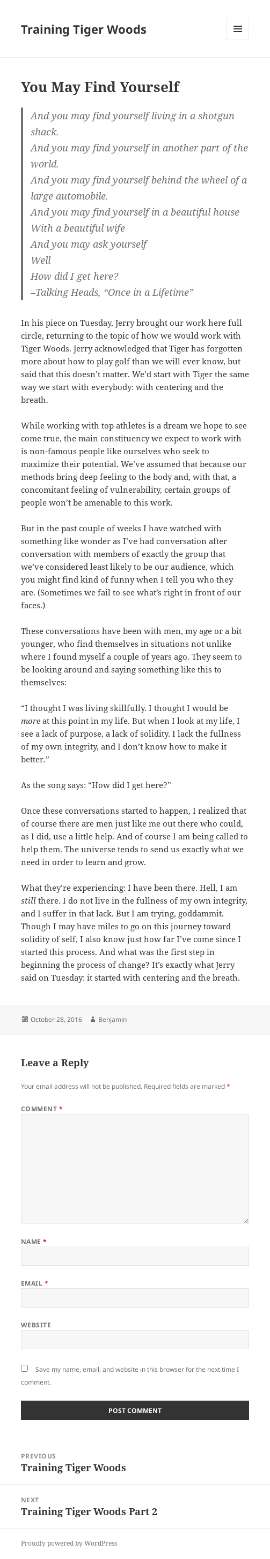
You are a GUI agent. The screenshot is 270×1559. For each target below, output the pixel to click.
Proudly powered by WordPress (69, 1543)
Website (36, 1324)
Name (34, 1241)
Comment (42, 1108)
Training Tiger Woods (84, 29)
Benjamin (112, 1019)
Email (34, 1283)
